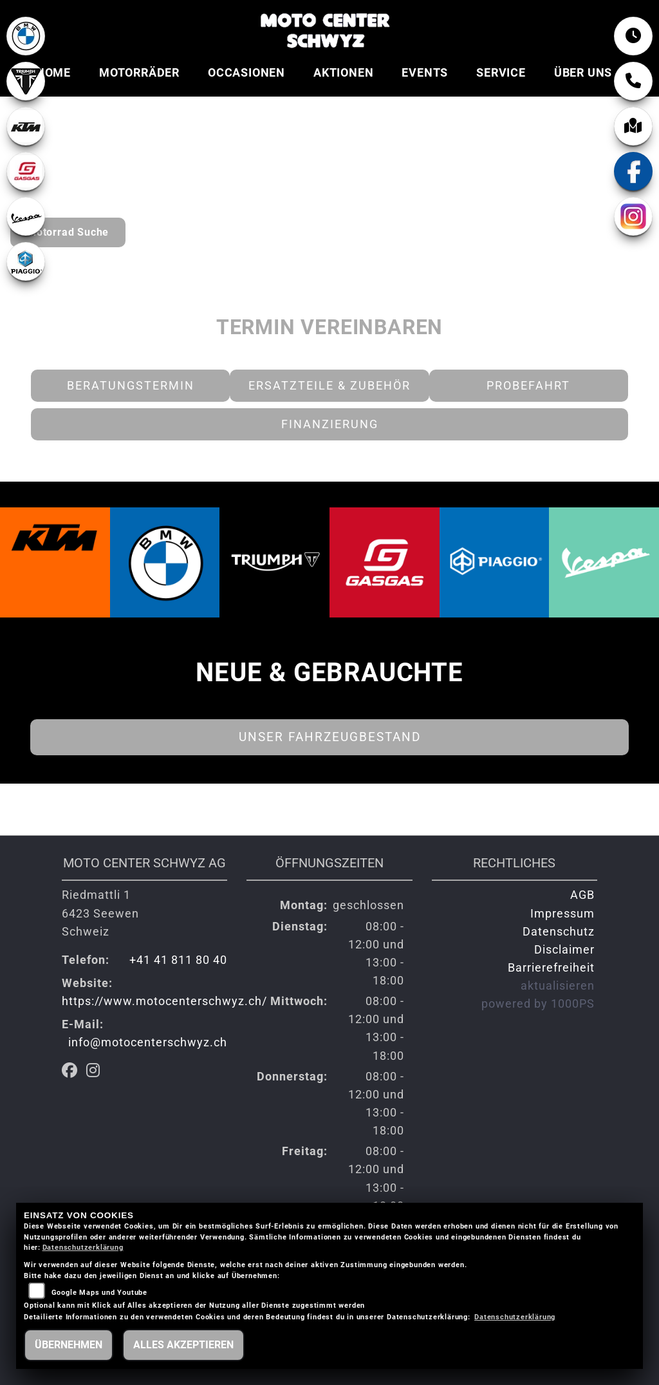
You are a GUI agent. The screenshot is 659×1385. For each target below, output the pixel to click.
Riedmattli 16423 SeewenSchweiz (100, 913)
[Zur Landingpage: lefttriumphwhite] (25, 81)
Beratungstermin (130, 385)
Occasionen (246, 72)
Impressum (562, 913)
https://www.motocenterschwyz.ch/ (164, 1001)
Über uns (583, 72)
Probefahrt (528, 385)
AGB (582, 895)
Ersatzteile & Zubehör (329, 385)
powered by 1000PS (538, 1003)
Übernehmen (68, 1345)
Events (425, 72)
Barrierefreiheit (551, 967)
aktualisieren (558, 985)
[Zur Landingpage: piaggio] (25, 261)
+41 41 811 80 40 (178, 960)
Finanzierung (329, 424)
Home (53, 72)
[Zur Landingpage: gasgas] (25, 171)
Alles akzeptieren (183, 1345)
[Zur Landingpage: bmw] (25, 36)
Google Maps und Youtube (99, 1292)
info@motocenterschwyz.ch (147, 1042)
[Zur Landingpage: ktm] (25, 126)
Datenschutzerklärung (83, 1247)
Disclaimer (564, 949)
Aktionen (343, 72)
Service (501, 72)
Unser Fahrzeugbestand (330, 737)
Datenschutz (559, 931)
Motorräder (139, 72)
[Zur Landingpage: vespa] (25, 216)
